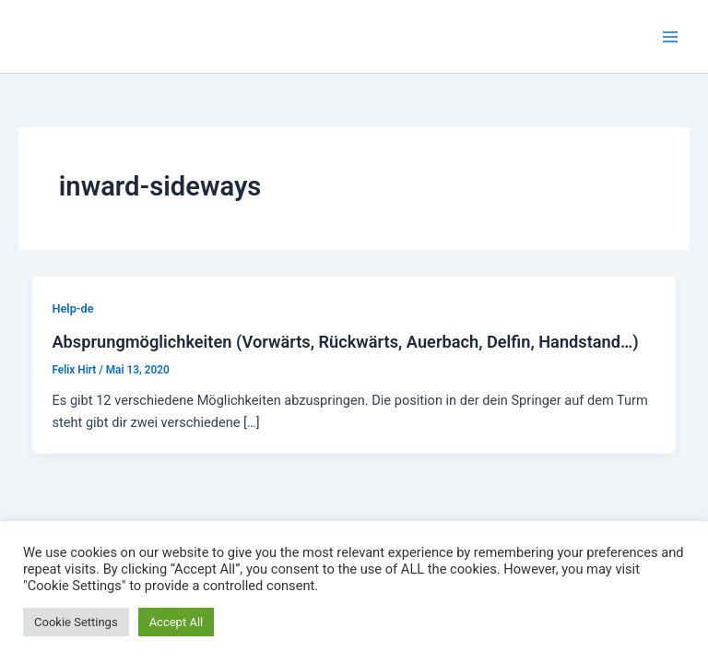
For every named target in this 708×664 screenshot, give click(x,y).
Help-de (72, 308)
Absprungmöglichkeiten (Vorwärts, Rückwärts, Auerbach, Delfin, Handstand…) (345, 341)
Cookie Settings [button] (76, 622)
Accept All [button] (176, 622)
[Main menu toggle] (670, 37)
